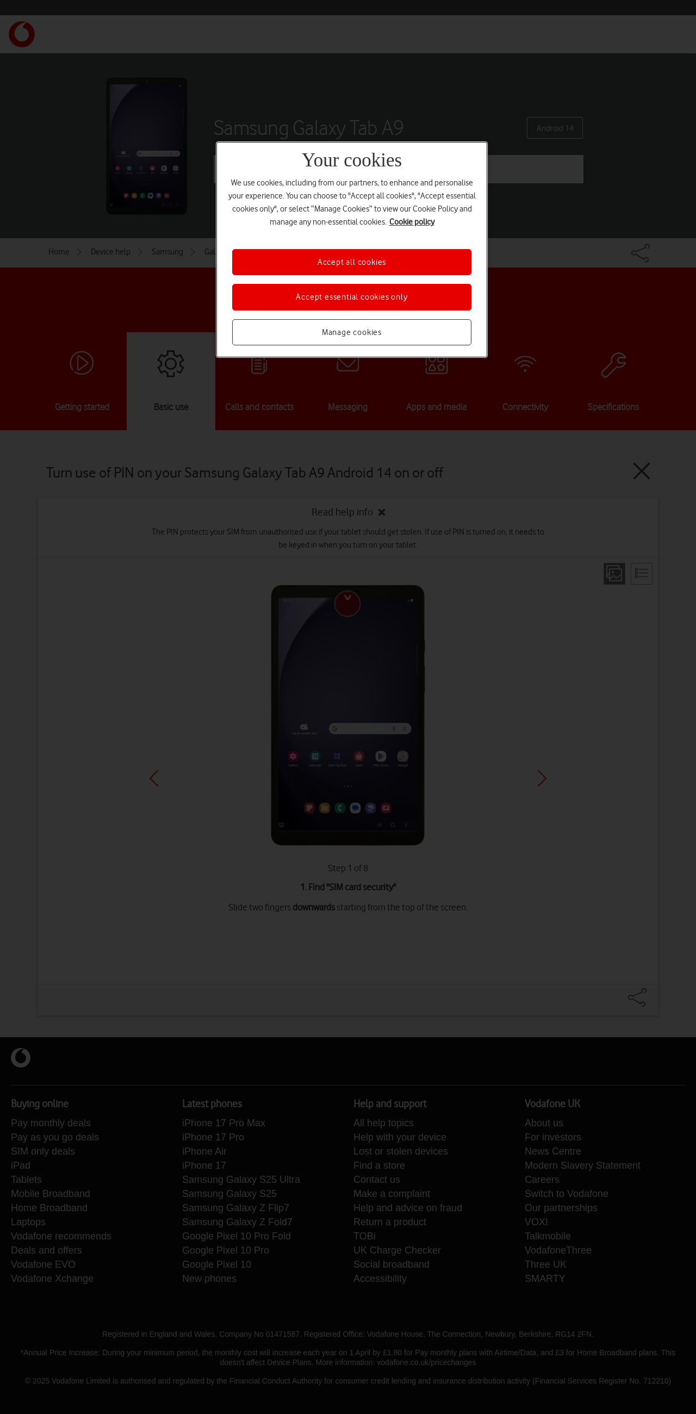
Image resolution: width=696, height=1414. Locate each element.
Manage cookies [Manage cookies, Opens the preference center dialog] (352, 332)
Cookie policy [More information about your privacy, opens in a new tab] (411, 222)
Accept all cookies (352, 262)
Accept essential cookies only (351, 297)
